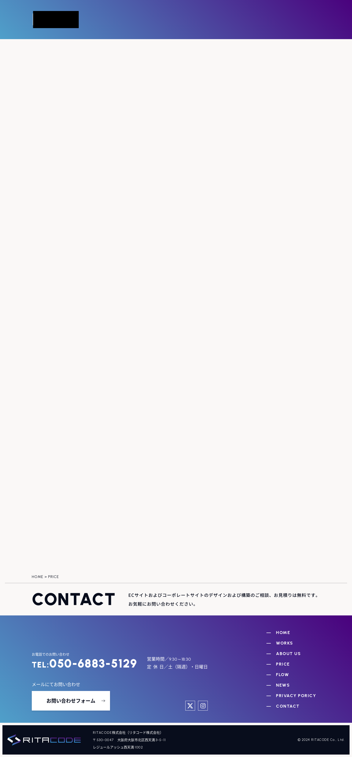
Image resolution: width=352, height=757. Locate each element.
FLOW (282, 674)
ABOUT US (288, 653)
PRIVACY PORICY (296, 695)
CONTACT (288, 706)
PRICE (283, 664)
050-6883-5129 (84, 663)
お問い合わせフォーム (70, 700)
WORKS (284, 643)
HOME (283, 632)
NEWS (283, 685)
